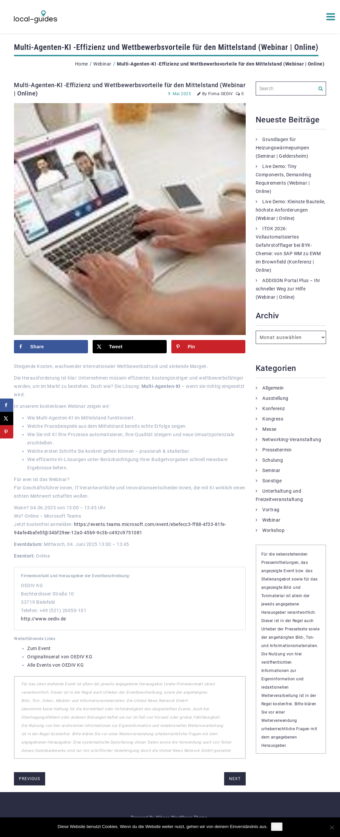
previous (29, 778)
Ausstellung (275, 398)
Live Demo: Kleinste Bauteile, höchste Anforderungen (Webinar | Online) (290, 210)
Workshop (273, 530)
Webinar (102, 64)
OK (277, 826)
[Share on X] (130, 346)
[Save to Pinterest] (208, 346)
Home (81, 64)
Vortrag (271, 509)
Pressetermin (277, 449)
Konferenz (273, 408)
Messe (269, 429)
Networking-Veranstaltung (291, 439)
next (235, 778)
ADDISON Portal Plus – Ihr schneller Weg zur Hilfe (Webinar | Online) (288, 289)
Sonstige (272, 480)
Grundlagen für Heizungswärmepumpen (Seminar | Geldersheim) (282, 148)
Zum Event (39, 648)
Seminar (271, 470)
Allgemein (273, 388)
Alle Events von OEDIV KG (55, 665)
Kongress (272, 418)
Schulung (272, 460)
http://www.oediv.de (43, 618)
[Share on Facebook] (51, 346)
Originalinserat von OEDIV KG (59, 656)
